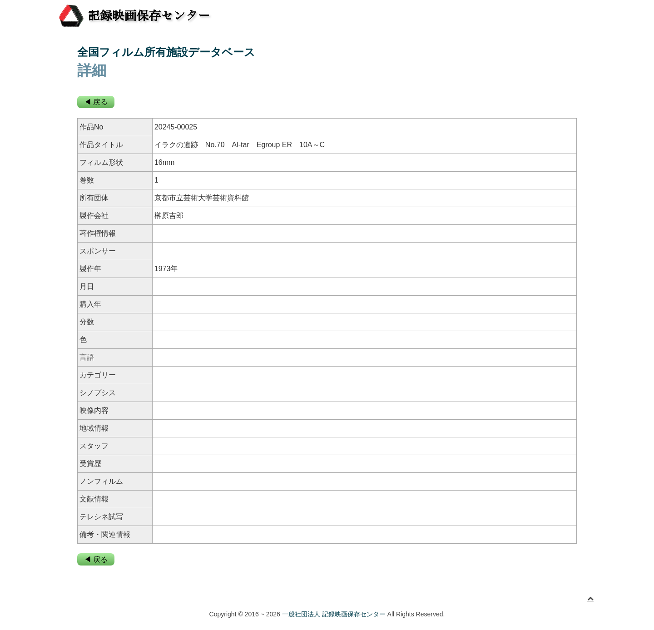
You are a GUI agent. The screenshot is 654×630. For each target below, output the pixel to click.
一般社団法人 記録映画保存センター (334, 614)
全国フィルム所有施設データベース (166, 52)
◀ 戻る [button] (96, 102)
